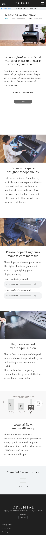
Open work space (18, 19)
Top (6, 19)
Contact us (23, 486)
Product (11, 8)
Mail (42, 3)
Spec (23, 101)
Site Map (5, 532)
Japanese (23, 517)
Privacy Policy (7, 524)
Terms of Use (6, 528)
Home (3, 8)
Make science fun (35, 19)
